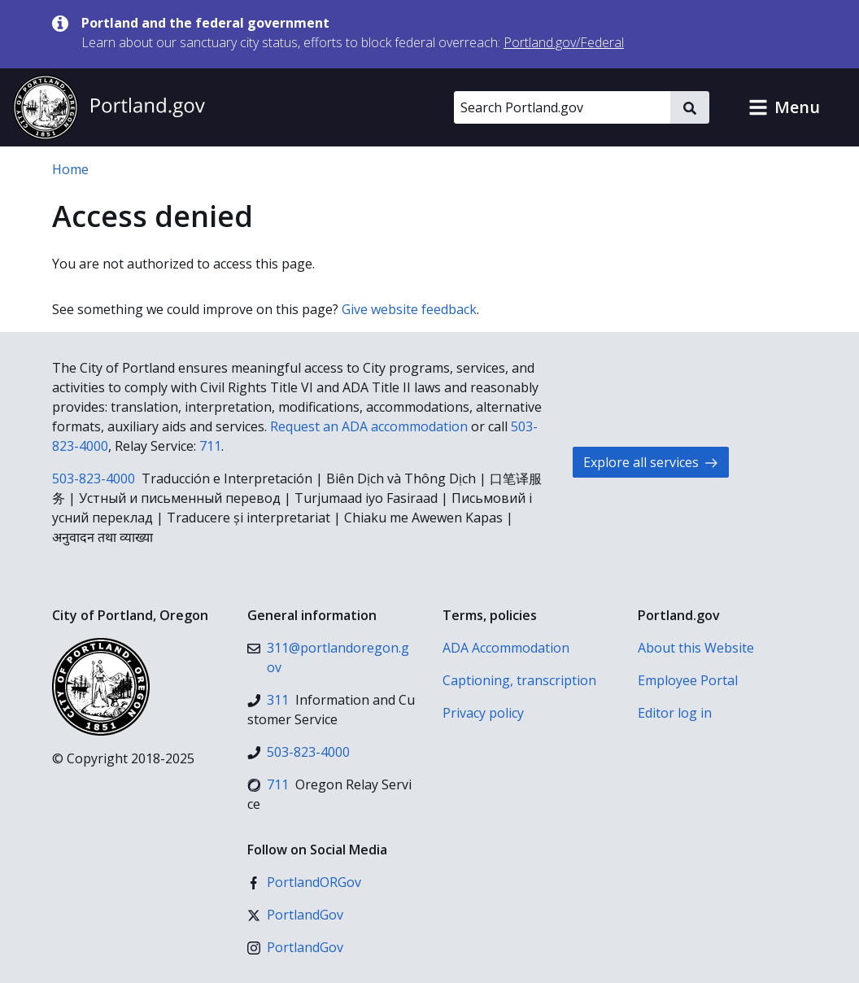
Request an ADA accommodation (369, 426)
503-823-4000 (93, 478)
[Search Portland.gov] (562, 107)
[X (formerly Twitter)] (295, 914)
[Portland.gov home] (109, 107)
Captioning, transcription (519, 680)
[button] (784, 107)
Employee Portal (688, 680)
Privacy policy (483, 713)
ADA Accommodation (506, 648)
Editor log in (675, 713)
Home (70, 169)
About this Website (696, 648)
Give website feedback (409, 309)
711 (210, 446)
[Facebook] (304, 882)
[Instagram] (295, 947)
